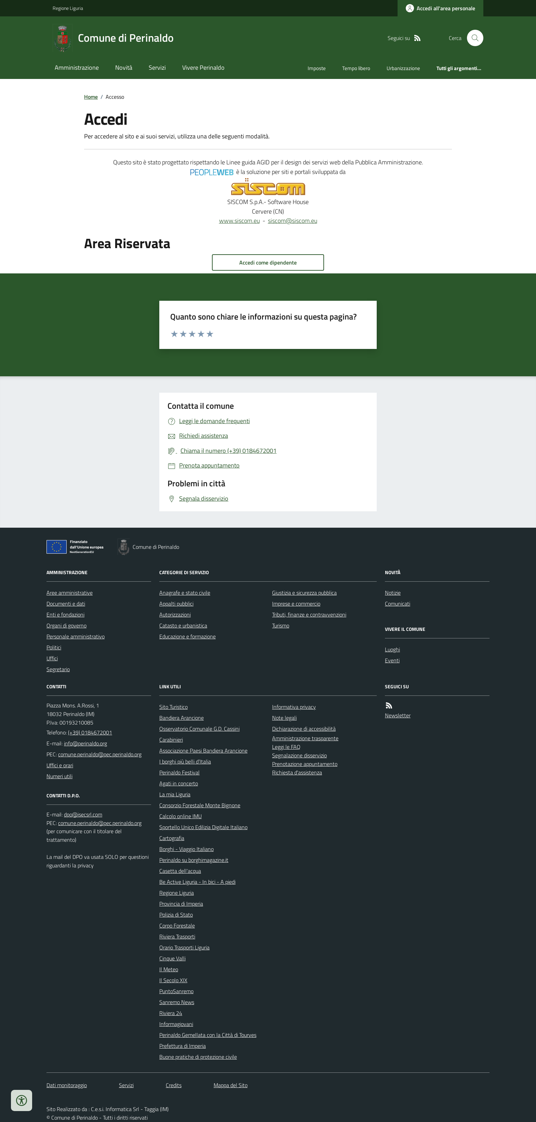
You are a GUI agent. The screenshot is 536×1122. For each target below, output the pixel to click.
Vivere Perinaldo (203, 67)
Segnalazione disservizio (299, 755)
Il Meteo (168, 969)
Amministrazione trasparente (305, 738)
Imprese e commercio (296, 603)
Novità (123, 67)
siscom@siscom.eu (292, 220)
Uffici (52, 658)
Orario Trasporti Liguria (184, 947)
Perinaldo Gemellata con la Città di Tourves (207, 1035)
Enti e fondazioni (65, 614)
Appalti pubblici (176, 603)
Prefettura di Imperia (182, 1046)
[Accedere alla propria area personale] (440, 8)
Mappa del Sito (230, 1085)
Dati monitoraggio (66, 1085)
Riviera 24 (170, 1013)
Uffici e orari (59, 765)
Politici (53, 647)
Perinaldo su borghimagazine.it (193, 860)
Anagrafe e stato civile (184, 593)
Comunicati (397, 603)
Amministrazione (77, 67)
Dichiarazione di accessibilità (304, 729)
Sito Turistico (173, 707)
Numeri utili (59, 776)
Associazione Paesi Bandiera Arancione (203, 750)
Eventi (392, 660)
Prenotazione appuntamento (304, 764)
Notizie (393, 593)
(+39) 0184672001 (90, 732)
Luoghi (392, 649)
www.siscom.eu (239, 220)
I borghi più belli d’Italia (185, 761)
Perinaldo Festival (179, 772)
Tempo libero (356, 68)
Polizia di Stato (176, 914)
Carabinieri (171, 739)
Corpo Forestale (177, 925)
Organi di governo (66, 625)
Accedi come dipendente (268, 262)
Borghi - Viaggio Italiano (186, 849)
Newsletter (398, 715)
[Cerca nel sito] (472, 38)
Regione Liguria (68, 8)
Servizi (157, 67)
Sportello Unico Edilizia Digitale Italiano (203, 827)
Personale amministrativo (75, 636)
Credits (174, 1085)
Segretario (58, 669)
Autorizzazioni (175, 614)
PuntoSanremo (176, 991)
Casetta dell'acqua (180, 871)
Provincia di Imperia (181, 904)
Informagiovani (176, 1024)
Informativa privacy (294, 707)
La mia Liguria (174, 794)
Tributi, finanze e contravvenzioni (309, 614)
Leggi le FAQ (286, 747)
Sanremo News (176, 1002)
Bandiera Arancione (181, 718)
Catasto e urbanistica (183, 625)
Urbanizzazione (403, 68)
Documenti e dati (65, 603)
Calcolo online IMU (180, 816)
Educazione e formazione (187, 636)
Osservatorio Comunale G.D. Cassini (199, 729)
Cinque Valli (172, 958)
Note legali (284, 718)
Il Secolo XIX (173, 980)
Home (91, 97)
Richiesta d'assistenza (297, 772)
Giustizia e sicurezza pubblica (304, 593)
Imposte (317, 68)
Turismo (280, 625)
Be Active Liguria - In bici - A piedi (197, 882)
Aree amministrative (69, 593)
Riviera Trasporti (177, 936)
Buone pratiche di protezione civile (198, 1057)
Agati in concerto (178, 783)
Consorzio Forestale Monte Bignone (199, 805)
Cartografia (171, 838)
